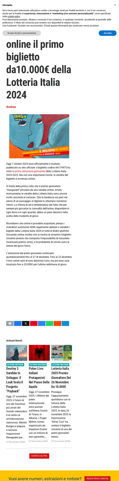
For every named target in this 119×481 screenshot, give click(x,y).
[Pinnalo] (33, 323)
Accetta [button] (108, 33)
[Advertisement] (39, 293)
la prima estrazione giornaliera (28, 171)
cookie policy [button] (14, 16)
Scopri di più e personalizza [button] (21, 33)
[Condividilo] (18, 323)
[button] (114, 4)
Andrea (11, 107)
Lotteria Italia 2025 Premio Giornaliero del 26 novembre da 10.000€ (61, 377)
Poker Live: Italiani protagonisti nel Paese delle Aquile (39, 377)
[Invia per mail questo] (10, 323)
